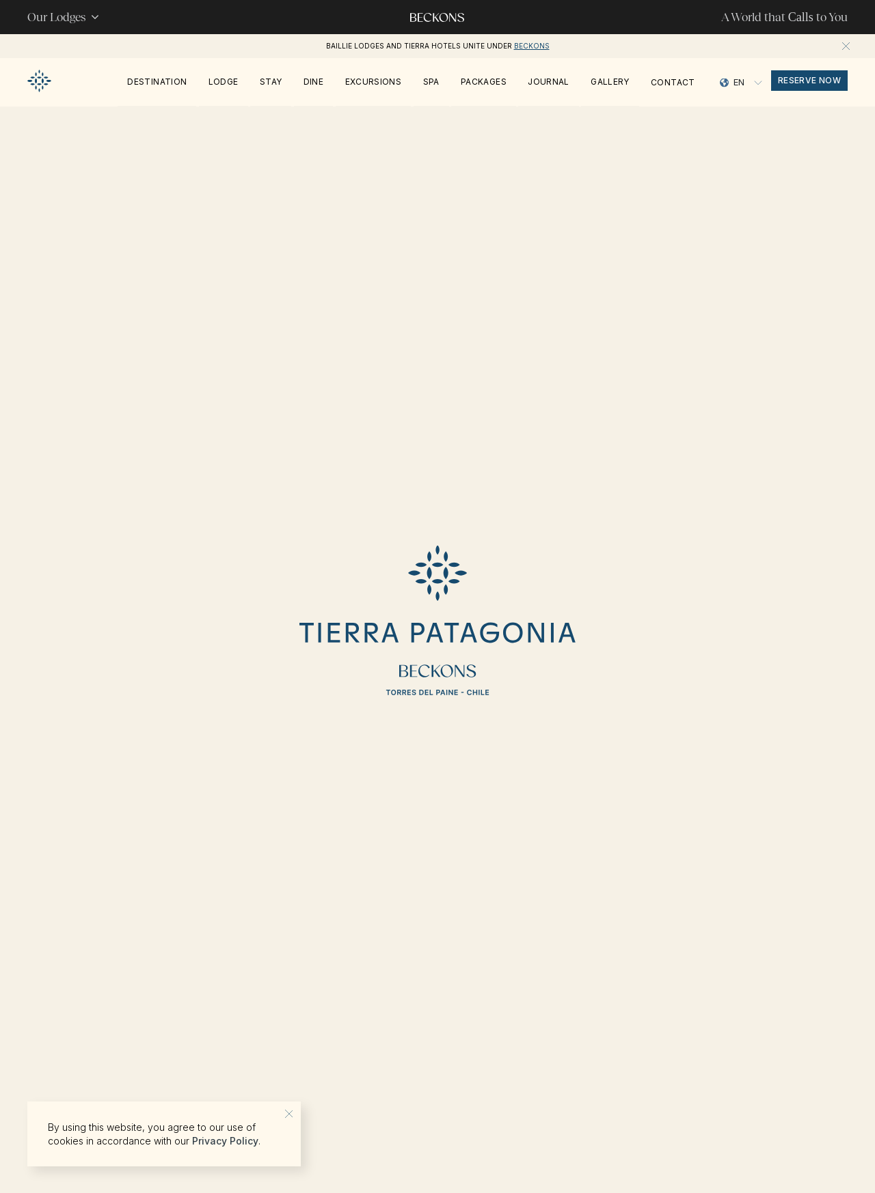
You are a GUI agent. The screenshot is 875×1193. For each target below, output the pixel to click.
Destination (157, 81)
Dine (313, 81)
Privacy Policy (225, 1141)
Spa (431, 81)
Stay (271, 81)
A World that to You (784, 17)
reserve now (809, 80)
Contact (673, 82)
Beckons (532, 46)
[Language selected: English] (741, 82)
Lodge (223, 81)
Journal (548, 81)
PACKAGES (484, 81)
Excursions (373, 81)
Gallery (610, 81)
